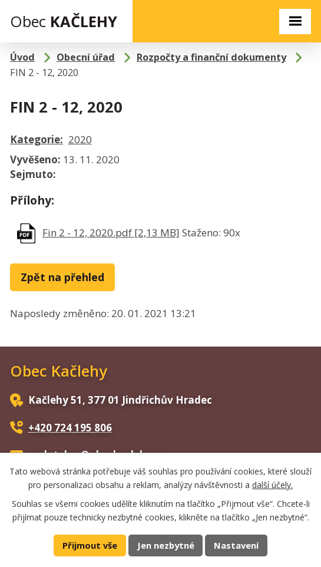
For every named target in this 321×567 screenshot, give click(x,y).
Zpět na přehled (62, 277)
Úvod (22, 57)
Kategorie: (36, 139)
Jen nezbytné (165, 545)
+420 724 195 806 (70, 427)
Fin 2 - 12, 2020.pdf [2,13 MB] (111, 232)
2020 (80, 139)
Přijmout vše (89, 545)
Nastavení (236, 545)
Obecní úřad (86, 57)
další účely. (272, 484)
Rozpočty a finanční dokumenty (211, 57)
